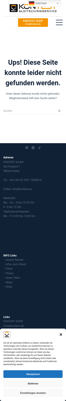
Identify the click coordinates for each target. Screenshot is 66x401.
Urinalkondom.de (13, 326)
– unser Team (11, 277)
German (38, 3)
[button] (61, 334)
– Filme (7, 268)
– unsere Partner (13, 259)
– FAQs (7, 286)
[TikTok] (39, 147)
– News (8, 282)
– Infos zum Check (14, 264)
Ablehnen (33, 383)
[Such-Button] (59, 110)
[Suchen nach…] (29, 110)
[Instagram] (33, 147)
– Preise (8, 273)
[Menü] (59, 22)
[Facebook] (26, 147)
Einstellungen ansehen (33, 393)
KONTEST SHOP (13, 321)
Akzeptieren (33, 374)
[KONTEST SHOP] (33, 22)
